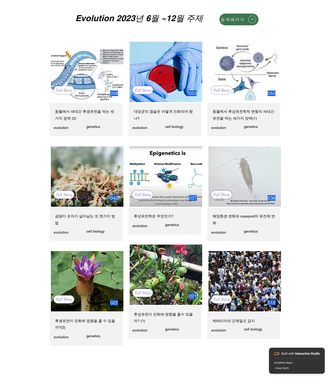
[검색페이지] (239, 19)
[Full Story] (64, 90)
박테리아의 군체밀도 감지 (234, 321)
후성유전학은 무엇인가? (153, 216)
